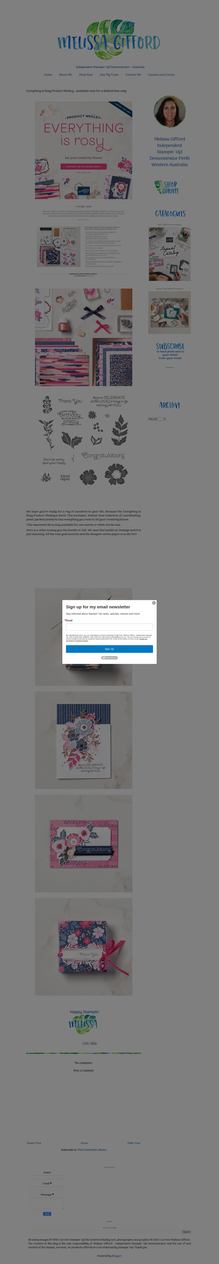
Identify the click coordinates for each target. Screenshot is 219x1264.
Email (69, 620)
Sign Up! (109, 649)
